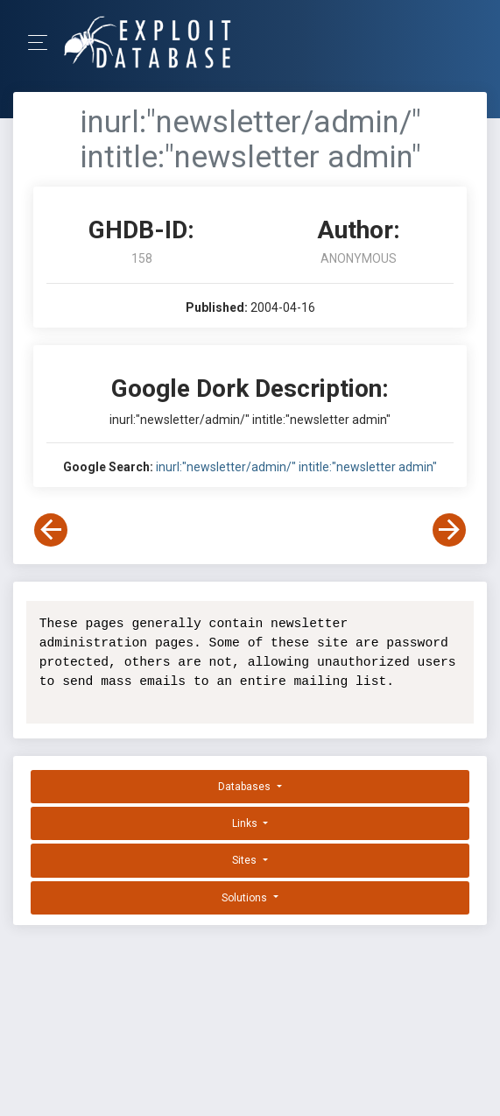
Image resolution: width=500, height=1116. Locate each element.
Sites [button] (245, 860)
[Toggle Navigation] (43, 42)
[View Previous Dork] (50, 530)
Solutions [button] (246, 898)
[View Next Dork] (449, 530)
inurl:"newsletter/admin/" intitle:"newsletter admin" (296, 467)
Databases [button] (245, 786)
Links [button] (246, 823)
